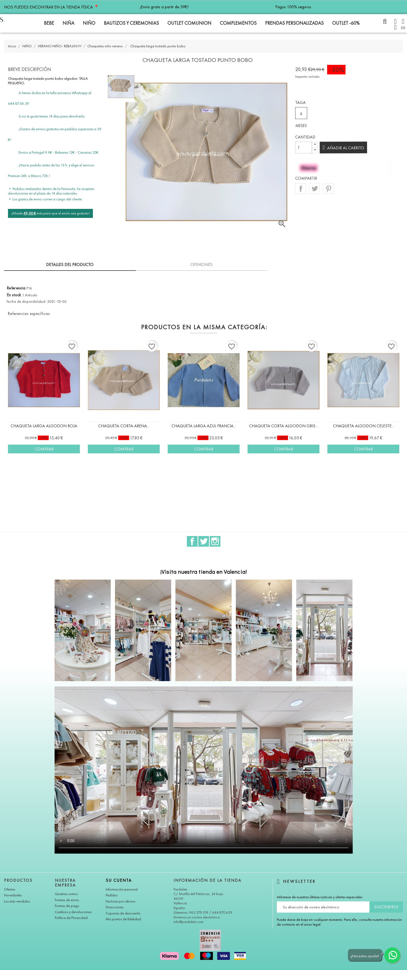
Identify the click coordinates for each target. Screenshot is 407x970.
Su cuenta (119, 880)
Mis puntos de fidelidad (123, 919)
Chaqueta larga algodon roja (44, 425)
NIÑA (68, 23)
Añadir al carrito (344, 148)
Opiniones (201, 264)
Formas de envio (67, 900)
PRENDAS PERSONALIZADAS (294, 23)
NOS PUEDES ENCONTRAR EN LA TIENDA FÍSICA (51, 7)
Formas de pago (67, 906)
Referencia (16, 288)
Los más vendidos (17, 901)
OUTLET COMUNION (189, 23)
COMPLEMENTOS (238, 23)
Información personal (122, 889)
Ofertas (9, 889)
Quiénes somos (66, 894)
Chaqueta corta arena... (123, 425)
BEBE (49, 23)
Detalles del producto (69, 264)
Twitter (203, 541)
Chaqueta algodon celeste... (363, 425)
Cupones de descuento (123, 913)
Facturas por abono (120, 901)
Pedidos (112, 895)
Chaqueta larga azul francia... (203, 425)
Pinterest (328, 188)
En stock (14, 295)
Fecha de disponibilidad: (26, 301)
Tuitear (314, 188)
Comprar (44, 449)
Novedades (13, 895)
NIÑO (89, 23)
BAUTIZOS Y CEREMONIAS (131, 23)
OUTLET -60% (346, 23)
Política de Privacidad (71, 918)
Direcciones (115, 907)
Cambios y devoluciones (73, 912)
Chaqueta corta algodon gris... (283, 425)
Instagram (215, 541)
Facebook (192, 541)
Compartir (300, 188)
